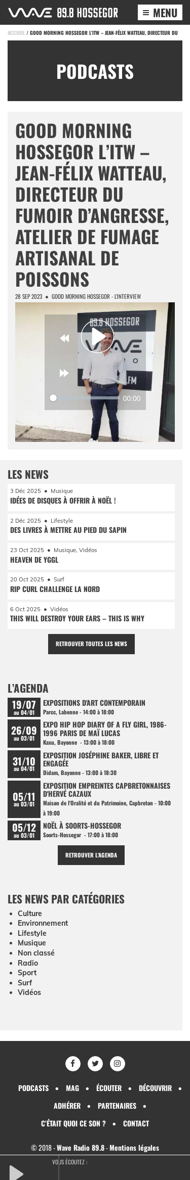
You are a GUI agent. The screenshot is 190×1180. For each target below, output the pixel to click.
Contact (136, 1123)
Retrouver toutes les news (91, 644)
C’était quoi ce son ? (73, 1123)
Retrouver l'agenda (91, 855)
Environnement (43, 923)
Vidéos (29, 992)
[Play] (98, 336)
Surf (25, 982)
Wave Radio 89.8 (80, 1147)
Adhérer (67, 1105)
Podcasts (33, 1087)
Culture (30, 913)
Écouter (109, 1087)
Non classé (36, 953)
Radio (28, 963)
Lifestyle (32, 933)
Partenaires (117, 1105)
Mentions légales (134, 1147)
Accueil (16, 32)
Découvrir (155, 1087)
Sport (27, 972)
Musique (32, 942)
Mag (72, 1087)
